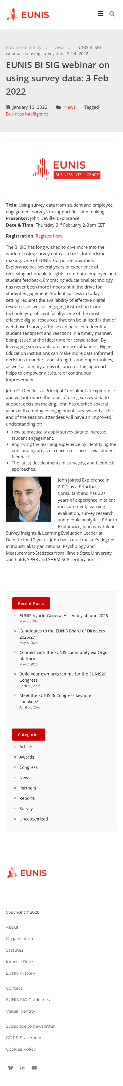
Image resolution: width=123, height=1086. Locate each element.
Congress (28, 767)
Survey (26, 808)
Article (25, 746)
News (70, 107)
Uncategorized (33, 819)
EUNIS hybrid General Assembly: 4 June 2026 (63, 615)
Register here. (49, 236)
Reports (27, 798)
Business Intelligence (27, 114)
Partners (27, 788)
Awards (26, 757)
